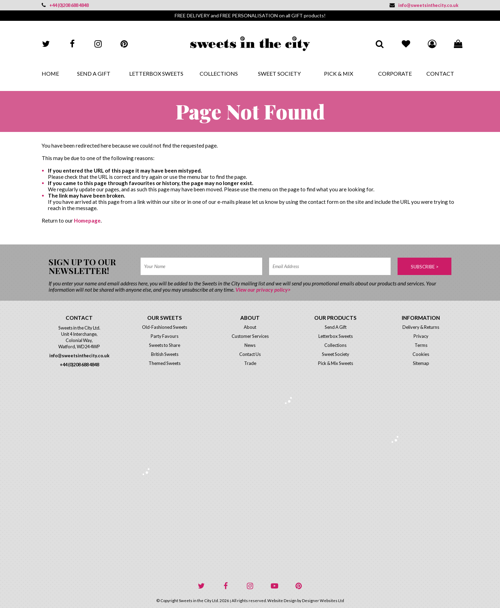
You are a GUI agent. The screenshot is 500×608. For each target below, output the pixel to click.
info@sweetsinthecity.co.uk (424, 5)
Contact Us (250, 354)
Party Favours (164, 336)
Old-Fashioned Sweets (164, 327)
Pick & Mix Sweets (335, 363)
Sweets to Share (164, 345)
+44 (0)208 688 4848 (65, 5)
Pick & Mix (338, 73)
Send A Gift (93, 73)
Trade (250, 363)
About (250, 327)
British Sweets (164, 354)
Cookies (420, 354)
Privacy (421, 336)
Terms (421, 345)
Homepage (87, 220)
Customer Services (250, 336)
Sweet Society (279, 73)
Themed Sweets (165, 363)
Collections (219, 73)
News (250, 345)
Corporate (395, 73)
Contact (440, 73)
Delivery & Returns (420, 327)
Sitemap (421, 363)
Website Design (282, 600)
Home (50, 73)
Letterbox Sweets (156, 73)
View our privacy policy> (263, 289)
